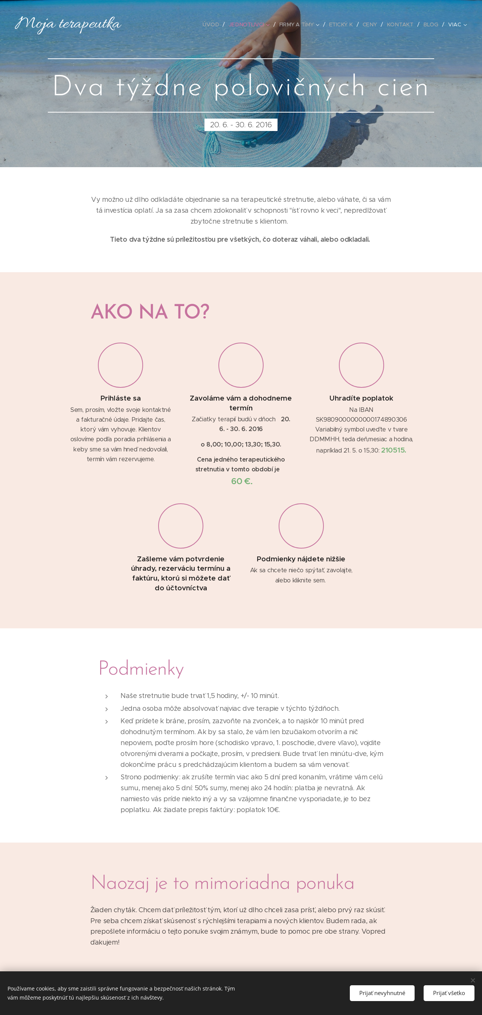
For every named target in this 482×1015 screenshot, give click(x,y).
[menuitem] (215, 24)
